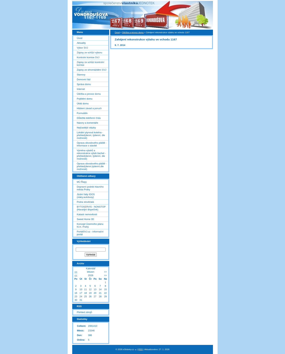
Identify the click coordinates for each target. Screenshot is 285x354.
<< (75, 271)
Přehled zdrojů (84, 312)
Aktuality (81, 43)
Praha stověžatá (85, 202)
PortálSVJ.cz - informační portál (90, 233)
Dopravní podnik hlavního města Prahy (90, 188)
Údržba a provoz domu (133, 32)
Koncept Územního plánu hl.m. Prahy (90, 225)
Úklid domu (83, 103)
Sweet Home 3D (85, 219)
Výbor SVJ (82, 47)
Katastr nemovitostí (87, 214)
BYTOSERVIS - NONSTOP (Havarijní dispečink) (91, 208)
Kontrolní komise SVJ (88, 57)
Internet (81, 89)
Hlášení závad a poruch (89, 108)
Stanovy (81, 74)
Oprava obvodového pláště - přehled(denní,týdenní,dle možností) (92, 166)
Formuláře (82, 113)
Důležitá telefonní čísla (89, 118)
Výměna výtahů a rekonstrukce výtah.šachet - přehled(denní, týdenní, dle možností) (91, 154)
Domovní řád (83, 79)
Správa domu (84, 84)
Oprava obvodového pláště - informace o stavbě (92, 144)
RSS (140, 349)
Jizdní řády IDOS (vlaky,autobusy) (86, 195)
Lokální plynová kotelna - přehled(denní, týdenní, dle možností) (91, 135)
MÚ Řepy (82, 182)
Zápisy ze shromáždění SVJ (91, 69)
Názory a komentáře (87, 122)
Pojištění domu (85, 98)
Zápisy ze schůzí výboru (89, 52)
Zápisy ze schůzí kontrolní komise (90, 63)
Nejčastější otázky (86, 127)
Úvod (117, 32)
